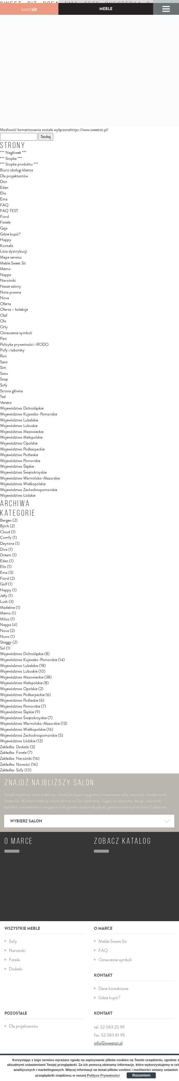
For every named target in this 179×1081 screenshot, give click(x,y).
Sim (3, 368)
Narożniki (8, 281)
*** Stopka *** (11, 159)
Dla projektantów (14, 176)
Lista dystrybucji (13, 251)
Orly (4, 327)
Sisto (4, 374)
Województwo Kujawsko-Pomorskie (28, 414)
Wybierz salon (90, 821)
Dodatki (16, 969)
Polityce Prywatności (103, 1075)
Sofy (3, 385)
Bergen (6, 520)
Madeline (7, 608)
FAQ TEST (9, 211)
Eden (4, 188)
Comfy (6, 538)
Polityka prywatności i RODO (24, 345)
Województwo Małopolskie (21, 437)
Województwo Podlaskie (19, 455)
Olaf (3, 316)
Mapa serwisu (11, 257)
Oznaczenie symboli (16, 333)
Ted (3, 397)
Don (3, 182)
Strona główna (11, 391)
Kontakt (6, 246)
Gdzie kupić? (10, 234)
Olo (3, 321)
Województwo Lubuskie (18, 426)
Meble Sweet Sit (13, 263)
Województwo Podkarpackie (22, 449)
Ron (3, 356)
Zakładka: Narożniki (16, 759)
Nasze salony (10, 286)
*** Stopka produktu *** (19, 164)
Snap (4, 379)
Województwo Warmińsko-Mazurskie (30, 478)
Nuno (5, 637)
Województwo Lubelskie (19, 420)
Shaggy (6, 642)
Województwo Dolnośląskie (21, 408)
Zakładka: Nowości (15, 765)
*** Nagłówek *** (13, 153)
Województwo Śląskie (17, 466)
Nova (4, 298)
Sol (2, 648)
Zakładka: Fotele (13, 753)
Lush (4, 602)
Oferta (5, 304)
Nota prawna (10, 292)
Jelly (3, 596)
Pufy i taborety (12, 350)
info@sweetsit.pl (108, 1043)
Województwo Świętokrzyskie (23, 472)
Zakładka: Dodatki (14, 747)
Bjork (4, 526)
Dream (5, 555)
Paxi (3, 339)
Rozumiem (141, 1075)
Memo (5, 269)
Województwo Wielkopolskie (22, 484)
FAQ (4, 205)
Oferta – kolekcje (14, 310)
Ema (3, 199)
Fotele (5, 222)
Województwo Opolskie (18, 443)
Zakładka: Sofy (11, 770)
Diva (3, 550)
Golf (3, 584)
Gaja (3, 228)
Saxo (4, 362)
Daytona (7, 544)
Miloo (5, 619)
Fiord (4, 217)
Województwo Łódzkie (17, 496)
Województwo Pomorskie (20, 461)
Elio (3, 193)
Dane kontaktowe (113, 989)
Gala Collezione (29, 9)
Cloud (5, 532)
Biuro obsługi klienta (16, 170)
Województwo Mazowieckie (21, 432)
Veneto (6, 403)
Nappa (5, 275)
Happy (5, 240)
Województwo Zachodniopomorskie (28, 490)
